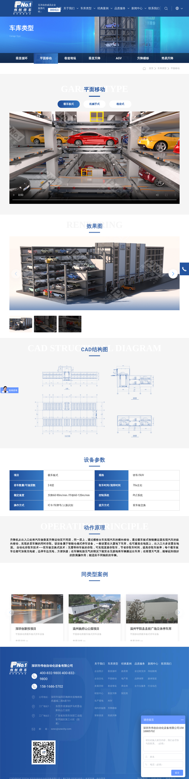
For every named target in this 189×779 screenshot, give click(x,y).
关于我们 (99, 663)
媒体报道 (152, 678)
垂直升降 (94, 57)
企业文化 (98, 678)
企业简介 (98, 671)
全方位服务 (140, 686)
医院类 (124, 693)
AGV (116, 57)
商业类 (124, 686)
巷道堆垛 (73, 57)
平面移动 (52, 57)
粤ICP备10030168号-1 (74, 773)
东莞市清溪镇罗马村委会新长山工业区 (69, 707)
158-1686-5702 (51, 686)
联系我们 (166, 663)
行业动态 (152, 686)
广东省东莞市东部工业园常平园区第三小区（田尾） (69, 716)
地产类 (124, 678)
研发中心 (98, 693)
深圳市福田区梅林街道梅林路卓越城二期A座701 (66, 698)
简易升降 (158, 57)
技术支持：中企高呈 (95, 773)
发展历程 (98, 686)
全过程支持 (140, 671)
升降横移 (137, 57)
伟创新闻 (152, 671)
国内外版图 (100, 708)
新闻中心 (153, 663)
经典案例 (126, 663)
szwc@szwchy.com (60, 723)
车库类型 (162, 68)
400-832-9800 (50, 673)
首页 (147, 68)
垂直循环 (31, 57)
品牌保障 (139, 678)
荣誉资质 (98, 715)
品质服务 (140, 663)
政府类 (124, 671)
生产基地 (98, 700)
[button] (173, 273)
